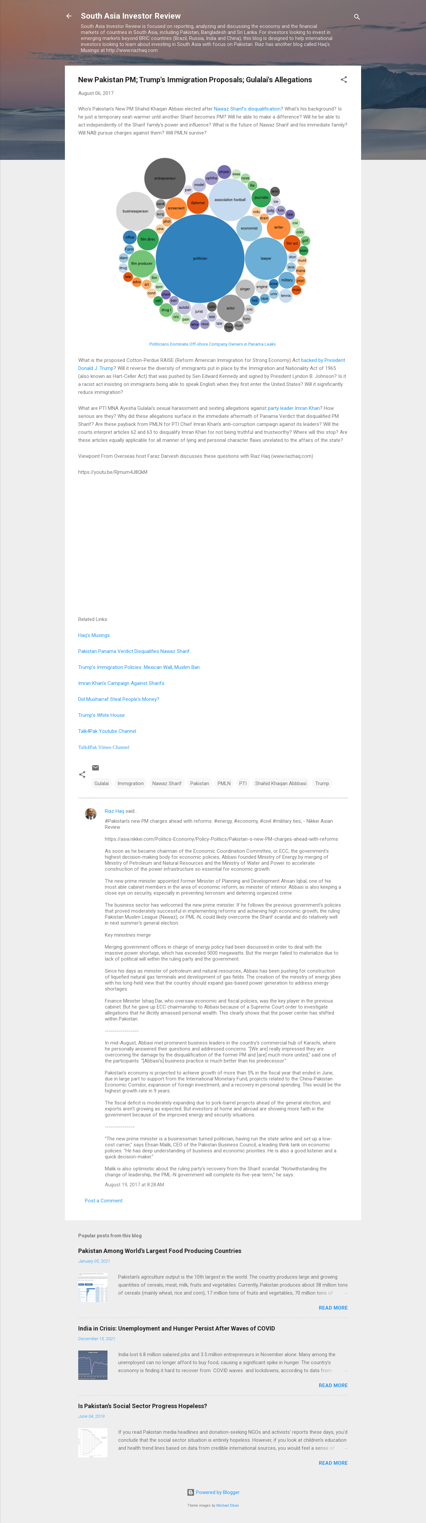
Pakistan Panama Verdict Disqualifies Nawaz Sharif (134, 651)
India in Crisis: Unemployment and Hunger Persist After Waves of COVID (176, 1328)
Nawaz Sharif (167, 783)
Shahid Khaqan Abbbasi (281, 783)
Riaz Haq (114, 811)
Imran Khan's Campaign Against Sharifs (121, 683)
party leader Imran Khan (294, 408)
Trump (322, 783)
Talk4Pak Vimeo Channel (103, 747)
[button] (344, 81)
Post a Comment (103, 1201)
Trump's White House (101, 715)
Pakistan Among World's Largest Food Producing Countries (159, 1250)
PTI (243, 783)
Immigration (130, 783)
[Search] (357, 18)
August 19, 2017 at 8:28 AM (134, 1185)
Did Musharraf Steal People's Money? (118, 699)
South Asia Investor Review (131, 16)
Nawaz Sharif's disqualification (247, 109)
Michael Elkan (227, 1505)
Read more (333, 1308)
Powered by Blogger (213, 1492)
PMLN (224, 783)
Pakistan (199, 783)
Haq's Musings (94, 635)
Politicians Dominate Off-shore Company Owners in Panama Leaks (212, 344)
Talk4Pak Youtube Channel (107, 731)
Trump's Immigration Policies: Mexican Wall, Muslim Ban (139, 667)
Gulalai (102, 783)
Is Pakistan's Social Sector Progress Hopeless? (142, 1405)
